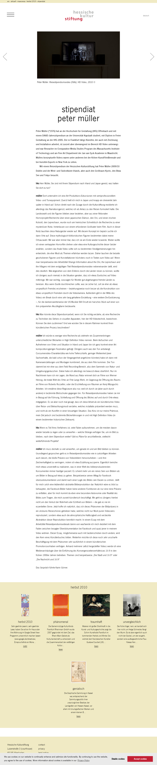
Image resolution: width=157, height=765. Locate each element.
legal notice (43, 752)
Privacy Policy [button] (84, 760)
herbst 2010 (31, 1)
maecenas (21, 1)
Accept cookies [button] (140, 759)
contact (41, 744)
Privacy (41, 748)
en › (9, 1)
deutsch (146, 16)
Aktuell (13, 1)
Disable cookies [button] (118, 759)
